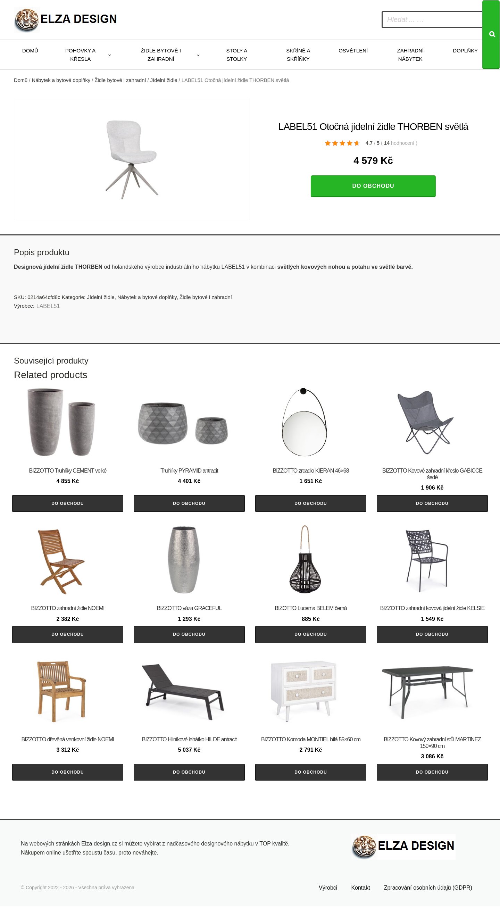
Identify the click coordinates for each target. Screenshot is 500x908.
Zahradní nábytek (410, 55)
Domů (30, 50)
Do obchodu (373, 186)
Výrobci (328, 889)
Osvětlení (353, 50)
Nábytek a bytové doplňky (61, 80)
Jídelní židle (163, 80)
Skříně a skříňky (298, 55)
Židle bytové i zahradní (161, 55)
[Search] (491, 34)
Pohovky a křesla (80, 55)
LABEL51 (48, 306)
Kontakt (360, 889)
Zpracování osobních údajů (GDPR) (428, 889)
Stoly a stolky (236, 55)
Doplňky (465, 50)
